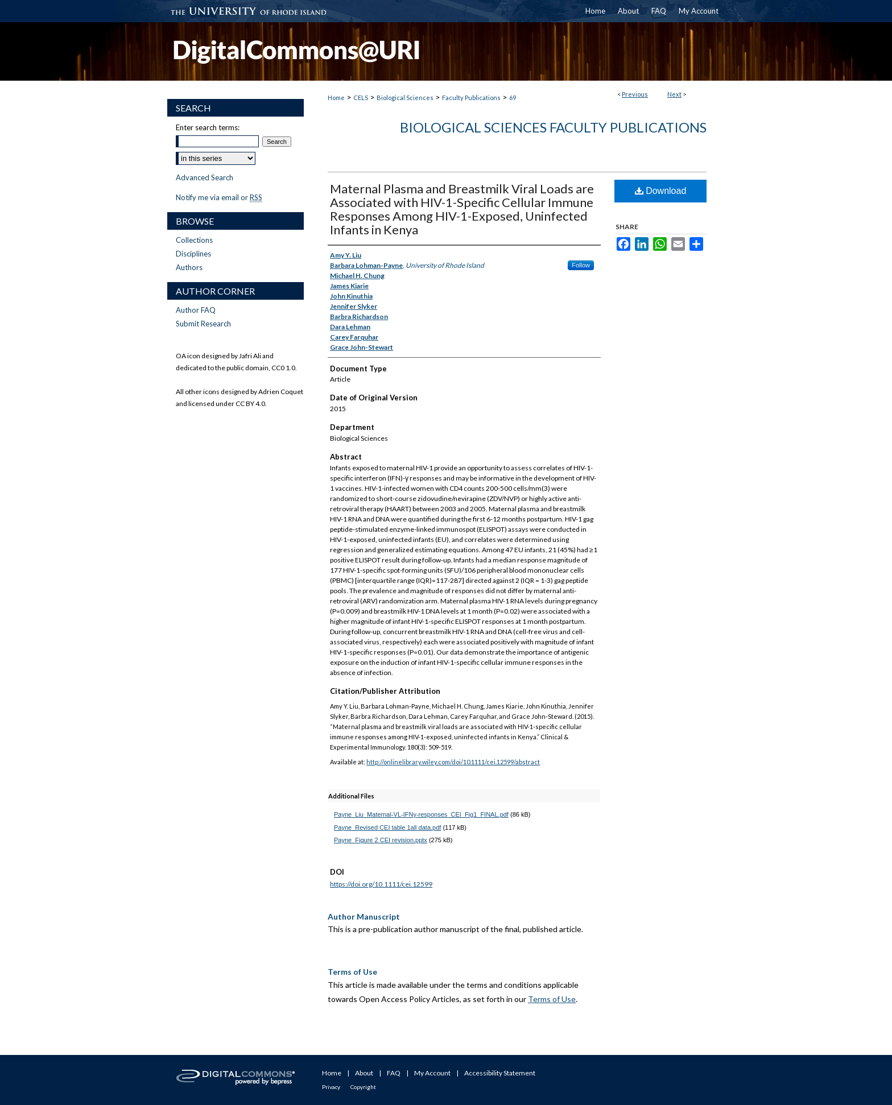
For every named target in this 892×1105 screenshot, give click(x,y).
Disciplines (193, 253)
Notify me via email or (219, 197)
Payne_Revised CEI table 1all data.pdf (387, 827)
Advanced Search (204, 177)
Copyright (363, 1086)
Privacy (331, 1086)
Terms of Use (552, 999)
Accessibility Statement (499, 1073)
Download (661, 191)
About (364, 1073)
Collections (194, 240)
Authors (189, 267)
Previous (635, 94)
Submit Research (203, 323)
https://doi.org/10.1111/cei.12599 (381, 884)
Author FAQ (196, 309)
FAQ (393, 1073)
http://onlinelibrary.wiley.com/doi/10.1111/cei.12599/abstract (453, 761)
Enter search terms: (207, 127)
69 (512, 97)
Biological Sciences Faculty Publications (553, 127)
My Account (432, 1073)
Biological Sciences (405, 97)
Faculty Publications (471, 97)
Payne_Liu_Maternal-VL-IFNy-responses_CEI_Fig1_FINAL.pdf (421, 814)
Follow (581, 265)
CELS (360, 97)
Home (336, 97)
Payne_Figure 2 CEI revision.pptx (380, 840)
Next (674, 94)
